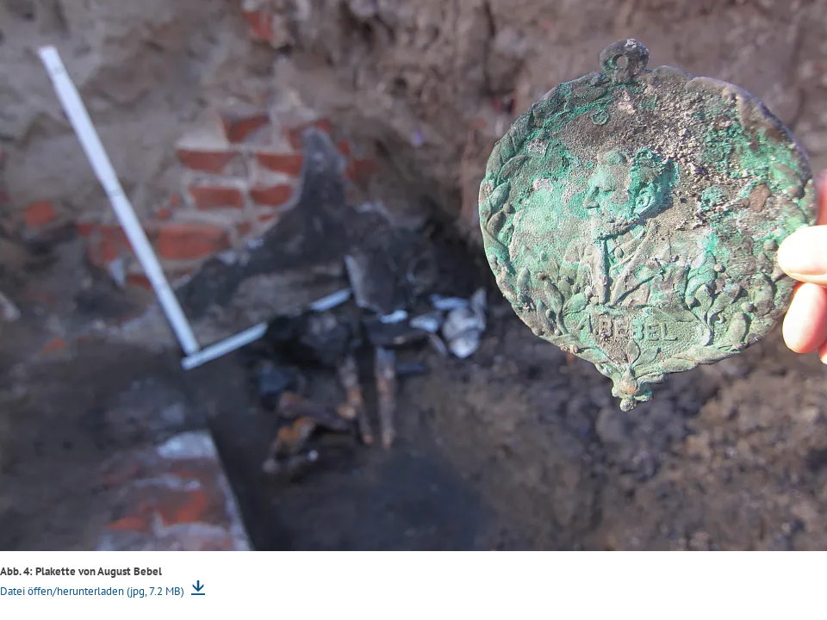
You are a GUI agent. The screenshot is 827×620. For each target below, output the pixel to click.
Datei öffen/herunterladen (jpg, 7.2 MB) (93, 591)
